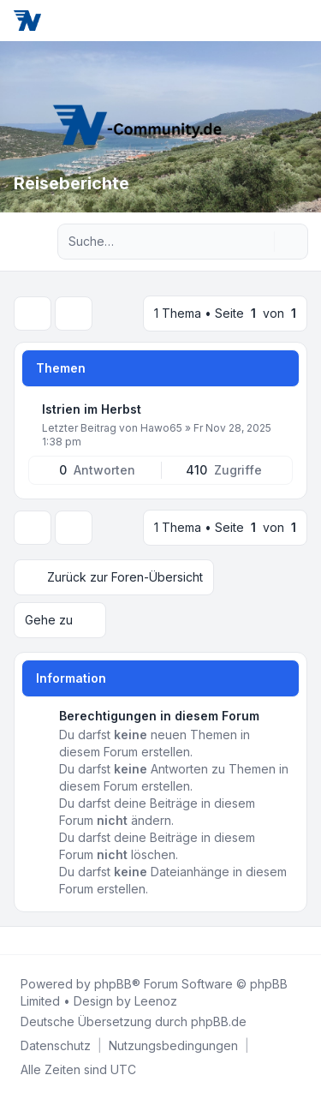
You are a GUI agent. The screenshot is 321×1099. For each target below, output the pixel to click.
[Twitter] (30, 940)
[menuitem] (56, 1045)
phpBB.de (219, 1021)
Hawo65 (161, 427)
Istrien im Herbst (91, 409)
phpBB (113, 984)
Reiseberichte (71, 183)
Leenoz (155, 1001)
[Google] (58, 940)
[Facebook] (17, 940)
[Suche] (259, 241)
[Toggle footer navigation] (300, 940)
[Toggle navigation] (300, 20)
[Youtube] (44, 940)
